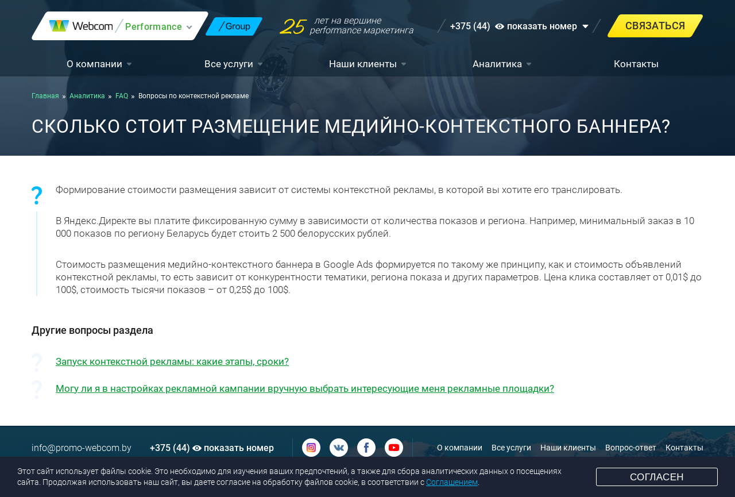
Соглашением (452, 482)
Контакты (636, 64)
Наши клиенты (363, 64)
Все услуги (228, 64)
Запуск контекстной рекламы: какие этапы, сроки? (172, 361)
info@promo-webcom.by (81, 447)
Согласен (657, 477)
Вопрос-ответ (630, 447)
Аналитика (497, 64)
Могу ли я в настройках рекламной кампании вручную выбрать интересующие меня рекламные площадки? (305, 388)
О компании (94, 64)
